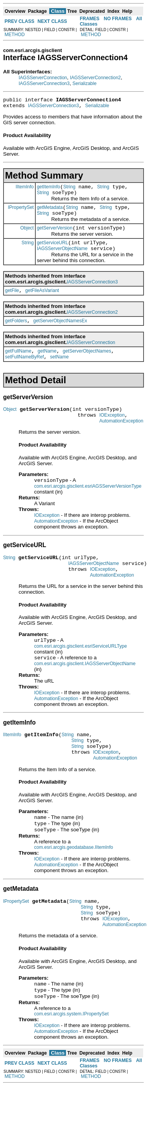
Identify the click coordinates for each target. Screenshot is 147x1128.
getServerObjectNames (87, 365)
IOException (112, 432)
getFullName (18, 365)
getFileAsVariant (42, 302)
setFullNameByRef (24, 372)
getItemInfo (48, 190)
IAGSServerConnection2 (95, 77)
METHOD (15, 34)
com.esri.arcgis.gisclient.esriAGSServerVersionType (88, 505)
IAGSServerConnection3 (44, 83)
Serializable (85, 83)
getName (47, 365)
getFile (12, 302)
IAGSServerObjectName (62, 259)
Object (27, 235)
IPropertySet (21, 213)
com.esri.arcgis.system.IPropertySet (71, 1055)
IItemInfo (25, 190)
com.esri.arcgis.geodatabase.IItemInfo (73, 881)
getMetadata (50, 213)
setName (59, 372)
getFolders (16, 333)
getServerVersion (55, 236)
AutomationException (121, 439)
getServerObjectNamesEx (60, 333)
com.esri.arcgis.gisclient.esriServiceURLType (80, 671)
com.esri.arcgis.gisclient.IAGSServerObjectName (84, 689)
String (69, 190)
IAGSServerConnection (43, 77)
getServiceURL (52, 252)
